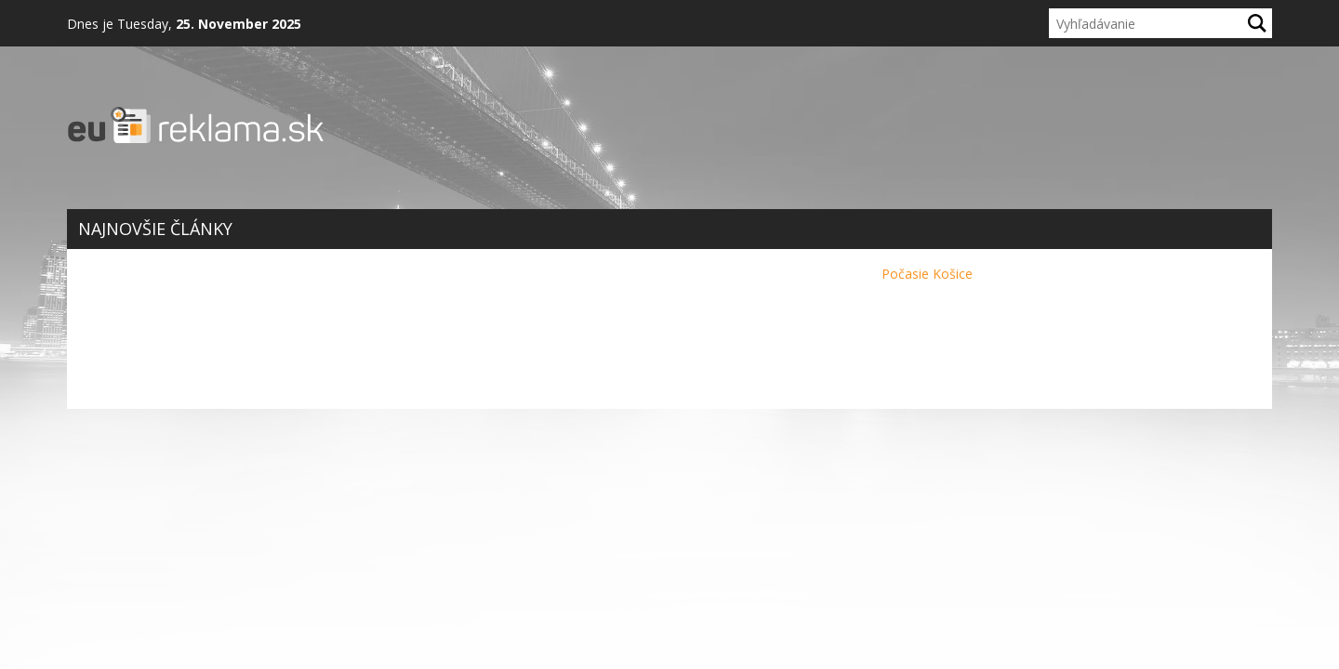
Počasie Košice (927, 273)
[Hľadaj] (1257, 23)
